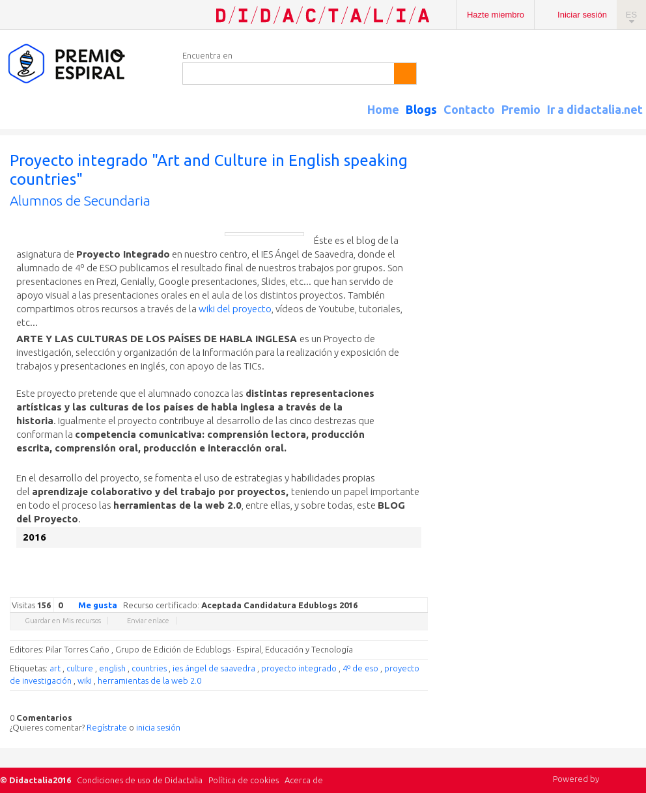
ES (631, 15)
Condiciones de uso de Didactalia (140, 780)
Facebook (356, 587)
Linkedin (382, 587)
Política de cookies (243, 780)
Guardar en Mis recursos (63, 621)
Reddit (395, 587)
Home (383, 109)
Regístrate (107, 727)
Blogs (421, 109)
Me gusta (90, 604)
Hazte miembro (495, 15)
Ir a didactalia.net (595, 109)
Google (330, 587)
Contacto (469, 109)
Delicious (369, 587)
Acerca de (304, 780)
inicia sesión (158, 727)
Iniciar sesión (582, 15)
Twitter (343, 587)
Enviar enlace (148, 621)
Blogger (408, 587)
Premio (521, 109)
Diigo (421, 587)
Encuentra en (207, 55)
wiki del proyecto (235, 308)
